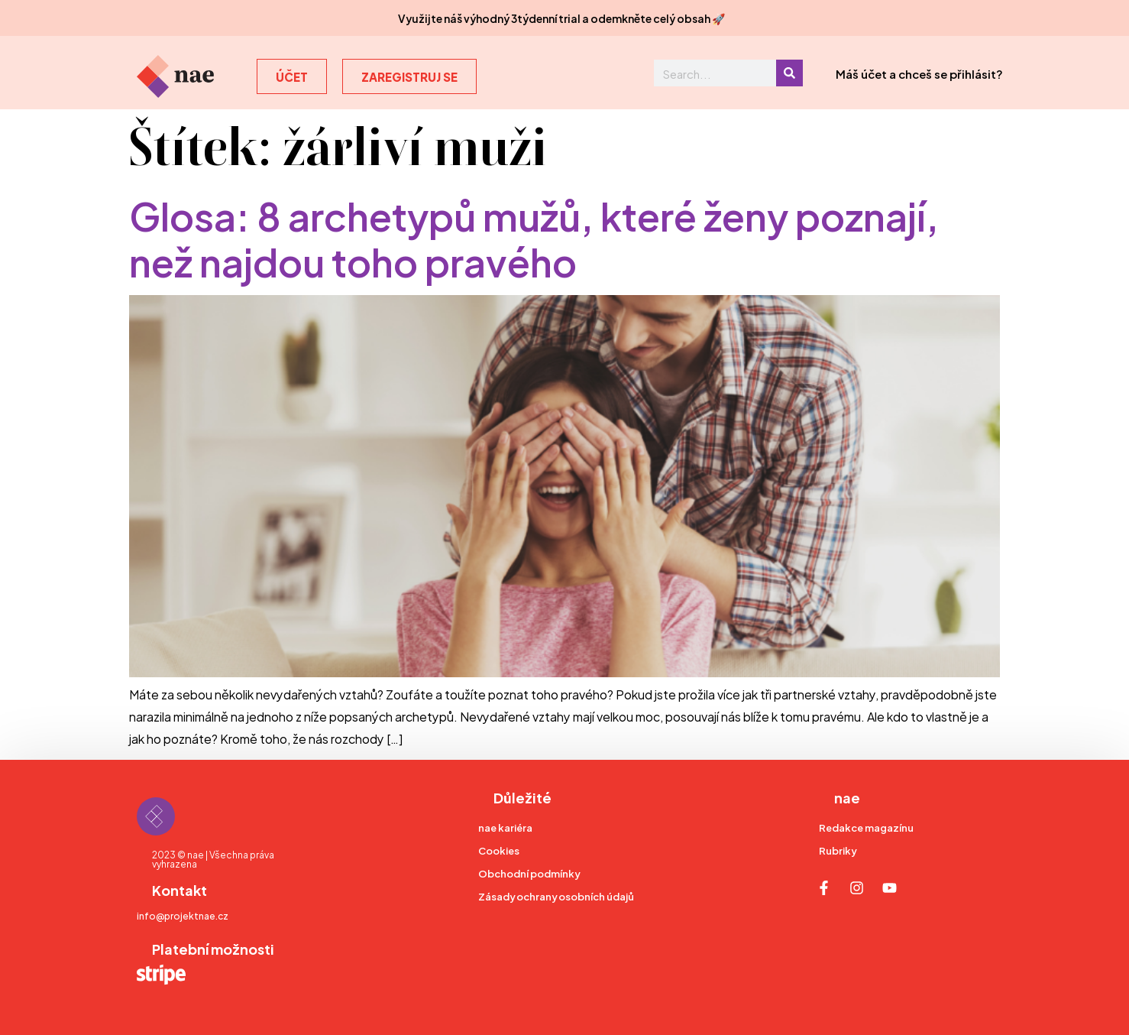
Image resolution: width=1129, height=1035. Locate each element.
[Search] (789, 73)
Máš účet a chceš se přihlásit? (919, 73)
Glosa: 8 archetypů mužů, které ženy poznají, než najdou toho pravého (534, 236)
